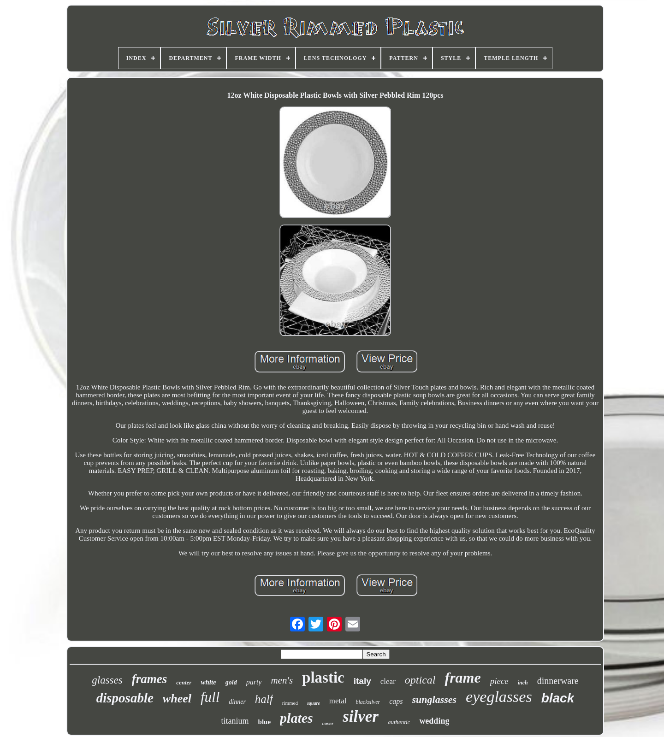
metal (338, 700)
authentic (399, 722)
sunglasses (434, 699)
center (183, 682)
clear (388, 681)
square (313, 703)
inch (523, 682)
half (264, 699)
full (210, 697)
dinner (237, 701)
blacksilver (368, 702)
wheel (177, 698)
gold (231, 682)
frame (462, 677)
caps (396, 701)
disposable (125, 697)
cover (327, 723)
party (254, 682)
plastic (323, 677)
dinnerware (558, 681)
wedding (434, 720)
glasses (107, 680)
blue (264, 721)
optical (420, 680)
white (208, 682)
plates (296, 717)
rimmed (290, 703)
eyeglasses (499, 696)
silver (361, 716)
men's (282, 680)
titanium (235, 720)
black (558, 698)
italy (362, 681)
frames (149, 679)
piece (499, 681)
